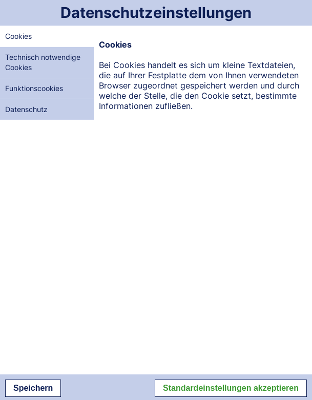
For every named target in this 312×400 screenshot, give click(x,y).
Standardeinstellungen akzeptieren (231, 388)
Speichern (33, 388)
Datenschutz (26, 109)
